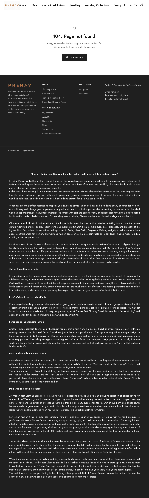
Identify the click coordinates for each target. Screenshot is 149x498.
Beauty (117, 5)
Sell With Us (47, 129)
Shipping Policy (49, 89)
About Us (46, 116)
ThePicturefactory (133, 85)
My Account (47, 112)
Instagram (83, 89)
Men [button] (34, 5)
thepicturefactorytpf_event (116, 98)
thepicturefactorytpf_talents (117, 95)
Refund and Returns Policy (54, 102)
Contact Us (47, 121)
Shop (44, 125)
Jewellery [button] (75, 5)
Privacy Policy (48, 93)
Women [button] (22, 5)
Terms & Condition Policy (53, 97)
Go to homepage (74, 57)
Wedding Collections (97, 5)
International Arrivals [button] (53, 5)
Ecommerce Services (51, 133)
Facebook (83, 93)
